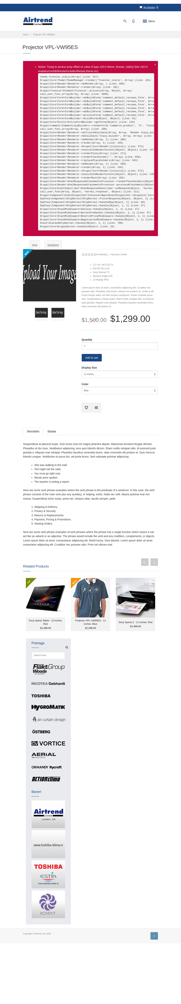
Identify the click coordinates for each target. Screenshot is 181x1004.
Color (85, 384)
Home (25, 34)
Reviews (52, 431)
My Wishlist (149, 7)
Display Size (89, 367)
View (36, 246)
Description (33, 431)
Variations (53, 244)
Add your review (119, 254)
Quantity (87, 339)
